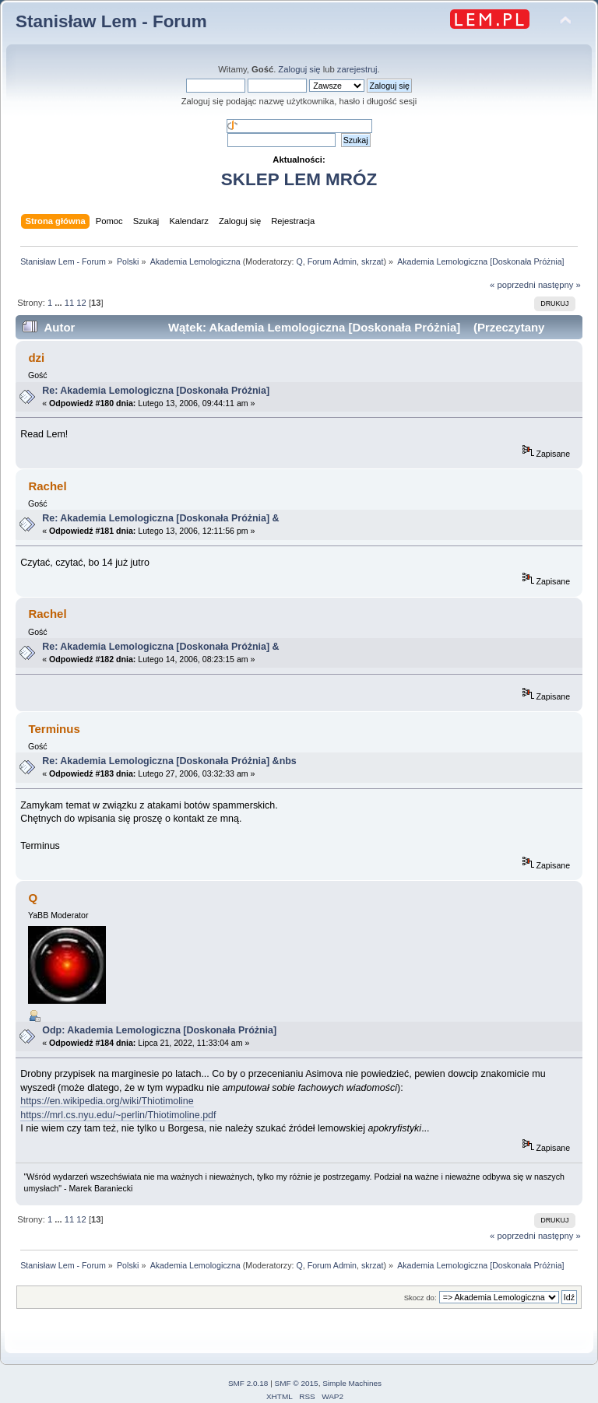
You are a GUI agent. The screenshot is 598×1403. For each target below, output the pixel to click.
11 (69, 302)
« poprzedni (513, 284)
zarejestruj (357, 69)
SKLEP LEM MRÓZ (299, 179)
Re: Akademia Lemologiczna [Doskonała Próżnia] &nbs (169, 761)
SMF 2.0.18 (248, 1383)
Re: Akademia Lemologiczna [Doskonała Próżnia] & (160, 518)
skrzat (372, 261)
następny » (559, 284)
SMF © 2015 (296, 1383)
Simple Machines (352, 1383)
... (59, 302)
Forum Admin (332, 261)
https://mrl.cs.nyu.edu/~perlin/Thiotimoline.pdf (118, 1115)
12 (81, 302)
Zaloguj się (299, 69)
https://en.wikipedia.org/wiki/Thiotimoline (106, 1101)
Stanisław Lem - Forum (111, 21)
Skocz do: (420, 1297)
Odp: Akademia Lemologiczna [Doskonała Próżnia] (162, 1030)
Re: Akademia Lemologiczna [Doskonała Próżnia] (158, 390)
